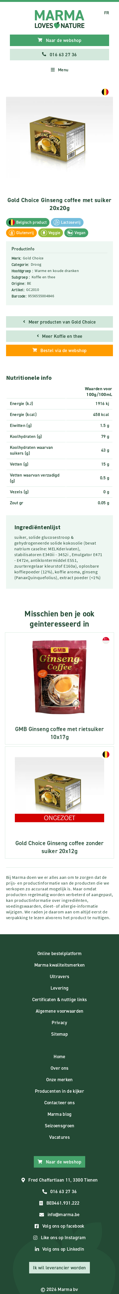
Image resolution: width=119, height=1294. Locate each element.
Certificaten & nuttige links (59, 999)
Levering (59, 988)
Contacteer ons (59, 1103)
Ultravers (60, 976)
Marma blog (60, 1114)
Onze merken (59, 1080)
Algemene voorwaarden (60, 1011)
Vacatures (59, 1137)
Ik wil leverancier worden (59, 1268)
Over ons (59, 1068)
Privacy (59, 1023)
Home (59, 1057)
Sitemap (59, 1034)
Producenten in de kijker (59, 1091)
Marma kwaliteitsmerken (59, 965)
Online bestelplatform (59, 953)
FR (106, 13)
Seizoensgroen (59, 1126)
